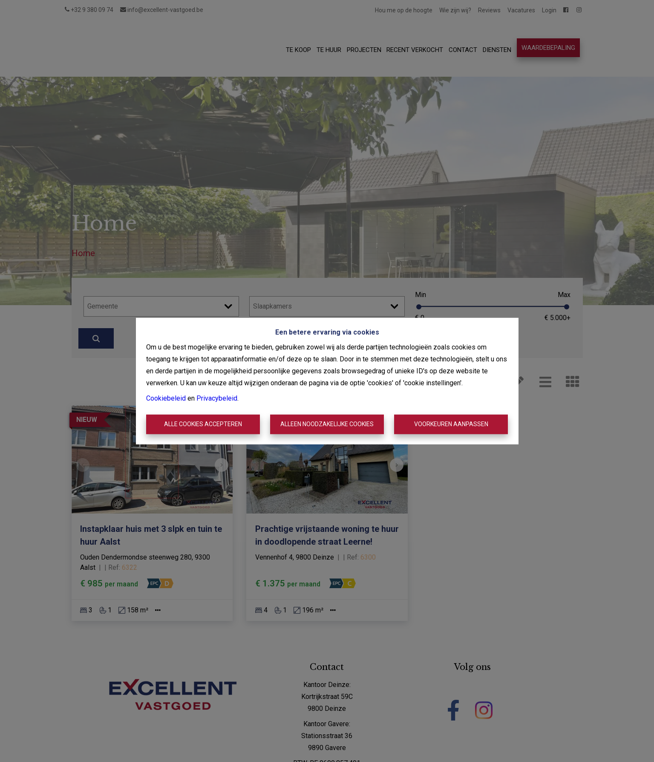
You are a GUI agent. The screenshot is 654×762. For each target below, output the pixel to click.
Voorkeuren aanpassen (451, 424)
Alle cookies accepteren (203, 424)
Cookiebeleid (166, 398)
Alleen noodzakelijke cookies (327, 424)
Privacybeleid (216, 398)
